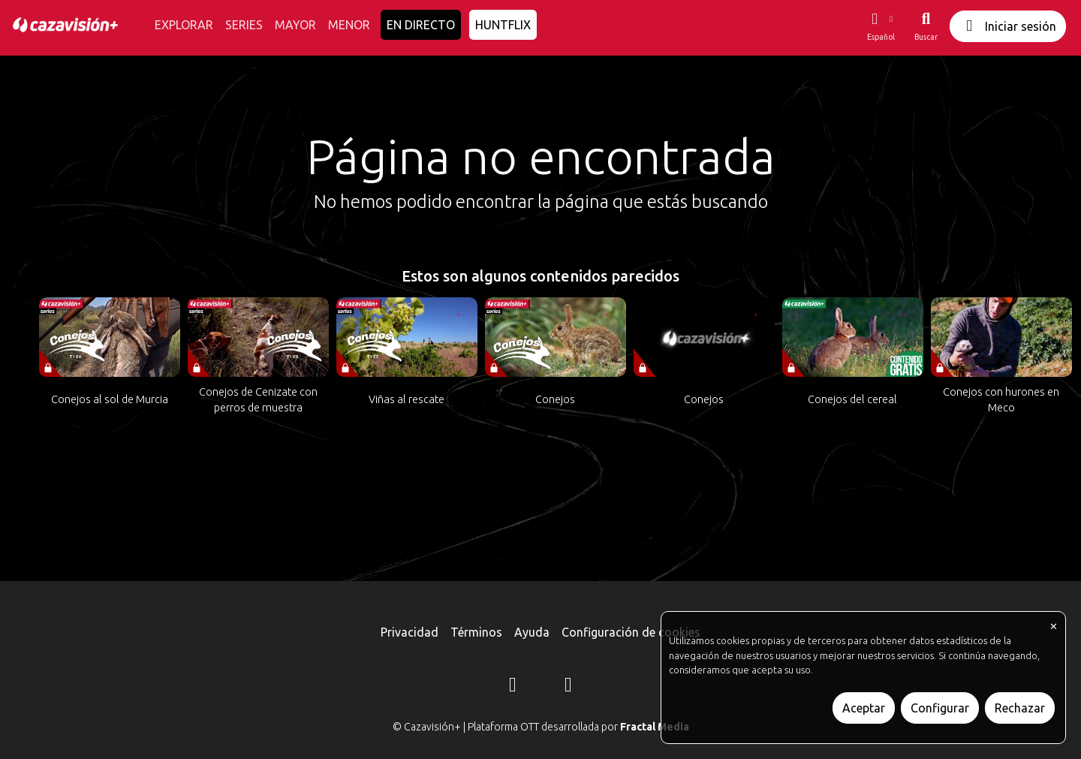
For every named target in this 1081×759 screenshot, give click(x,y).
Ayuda (532, 632)
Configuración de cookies (631, 632)
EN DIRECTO (421, 25)
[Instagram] (512, 687)
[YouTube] (568, 687)
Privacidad (409, 632)
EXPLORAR (184, 25)
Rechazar (1020, 708)
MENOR (349, 25)
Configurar (940, 708)
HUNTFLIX (503, 25)
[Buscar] (926, 26)
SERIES (244, 25)
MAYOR (295, 25)
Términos (476, 632)
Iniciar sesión (1007, 26)
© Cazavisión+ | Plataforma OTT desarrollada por (541, 727)
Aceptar (863, 708)
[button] (880, 26)
